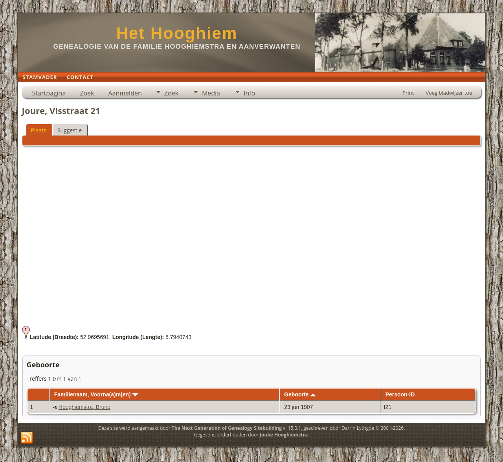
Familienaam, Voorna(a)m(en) (96, 394)
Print (408, 92)
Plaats (38, 130)
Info (249, 93)
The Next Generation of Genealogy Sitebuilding (227, 428)
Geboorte (300, 394)
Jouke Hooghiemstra (284, 434)
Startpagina (49, 93)
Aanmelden (124, 93)
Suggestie (69, 130)
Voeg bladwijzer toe (449, 92)
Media (211, 93)
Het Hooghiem (177, 33)
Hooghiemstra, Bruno (84, 407)
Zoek (87, 93)
